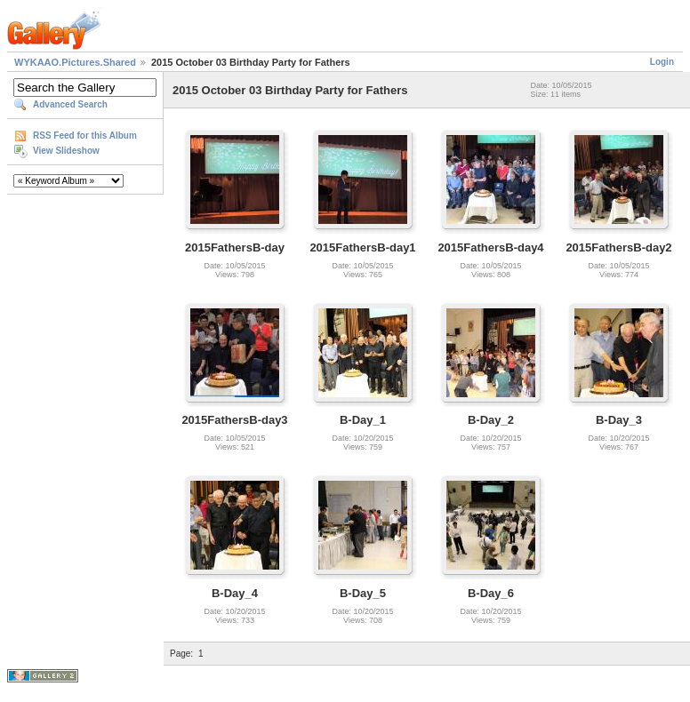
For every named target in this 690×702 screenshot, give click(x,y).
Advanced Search (70, 104)
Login (662, 62)
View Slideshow (66, 151)
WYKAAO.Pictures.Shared (75, 62)
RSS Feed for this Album (85, 135)
